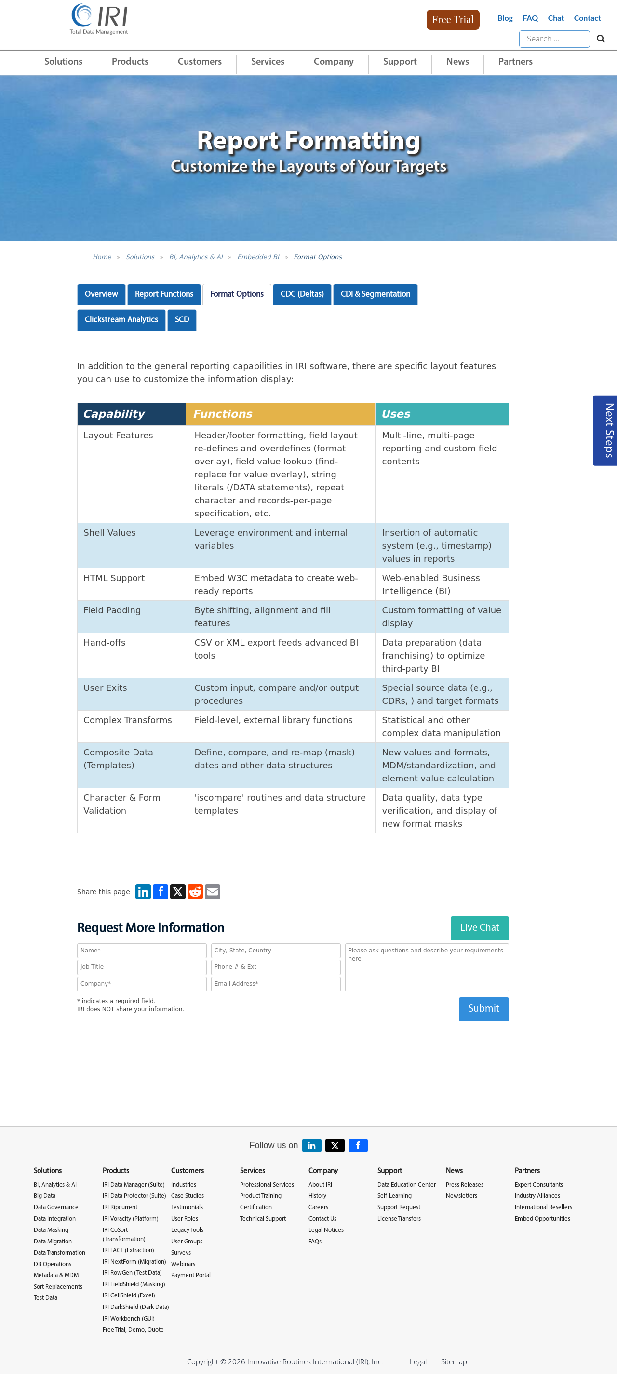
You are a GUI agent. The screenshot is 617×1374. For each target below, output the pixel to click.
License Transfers (399, 1219)
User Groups (186, 1242)
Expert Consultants (539, 1185)
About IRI (320, 1185)
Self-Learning (394, 1196)
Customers (200, 62)
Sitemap (454, 1361)
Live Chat (479, 928)
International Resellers (543, 1207)
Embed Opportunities (542, 1219)
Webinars (183, 1264)
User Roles (184, 1219)
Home (102, 257)
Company (334, 62)
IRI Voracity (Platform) (131, 1219)
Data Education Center (406, 1185)
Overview (101, 295)
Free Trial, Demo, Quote (133, 1330)
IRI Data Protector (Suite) (134, 1196)
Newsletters (461, 1196)
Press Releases (464, 1185)
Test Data (45, 1298)
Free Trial (453, 19)
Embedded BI (258, 257)
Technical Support (263, 1219)
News (457, 62)
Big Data (44, 1196)
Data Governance (56, 1207)
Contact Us (322, 1219)
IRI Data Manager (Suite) (134, 1185)
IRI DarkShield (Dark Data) (136, 1307)
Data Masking (51, 1230)
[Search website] (598, 39)
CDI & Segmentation (375, 295)
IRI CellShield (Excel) (129, 1296)
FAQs (315, 1242)
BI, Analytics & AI (196, 257)
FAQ (530, 17)
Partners (515, 62)
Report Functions (164, 295)
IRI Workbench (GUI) (129, 1319)
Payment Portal (191, 1275)
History (317, 1196)
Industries (183, 1185)
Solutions (63, 62)
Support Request (398, 1207)
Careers (318, 1207)
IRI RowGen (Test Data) (132, 1273)
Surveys (181, 1253)
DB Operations (52, 1264)
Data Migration (53, 1242)
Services (267, 62)
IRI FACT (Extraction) (128, 1250)
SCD (182, 320)
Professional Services (267, 1185)
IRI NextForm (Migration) (134, 1262)
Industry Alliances (537, 1196)
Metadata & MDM (56, 1275)
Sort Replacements (58, 1287)
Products (130, 62)
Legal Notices (326, 1230)
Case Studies (187, 1196)
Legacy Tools (187, 1230)
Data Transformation (59, 1253)
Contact (587, 17)
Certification (256, 1207)
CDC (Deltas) (302, 295)
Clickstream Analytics (121, 320)
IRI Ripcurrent (120, 1207)
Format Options (318, 257)
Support (400, 62)
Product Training (261, 1196)
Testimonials (187, 1207)
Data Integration (55, 1219)
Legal (418, 1361)
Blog (505, 17)
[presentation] (293, 1040)
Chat (556, 17)
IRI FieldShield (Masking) (134, 1285)
